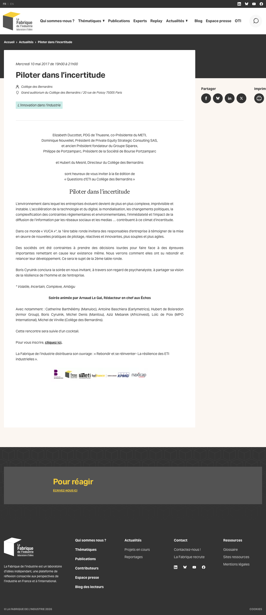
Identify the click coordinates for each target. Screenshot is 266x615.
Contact (180, 540)
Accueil (9, 42)
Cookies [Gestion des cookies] (256, 609)
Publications (115, 21)
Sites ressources (236, 557)
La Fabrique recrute (189, 557)
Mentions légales (236, 564)
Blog (193, 21)
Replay (151, 21)
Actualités (169, 21)
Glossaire (230, 549)
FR (4, 4)
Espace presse (213, 21)
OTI (232, 21)
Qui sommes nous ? (90, 540)
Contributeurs (86, 568)
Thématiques (86, 21)
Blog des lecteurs (89, 587)
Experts (135, 21)
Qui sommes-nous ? (56, 21)
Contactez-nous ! (187, 549)
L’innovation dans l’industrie (39, 105)
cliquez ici (53, 342)
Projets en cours (137, 549)
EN (12, 4)
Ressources (232, 540)
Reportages (134, 557)
